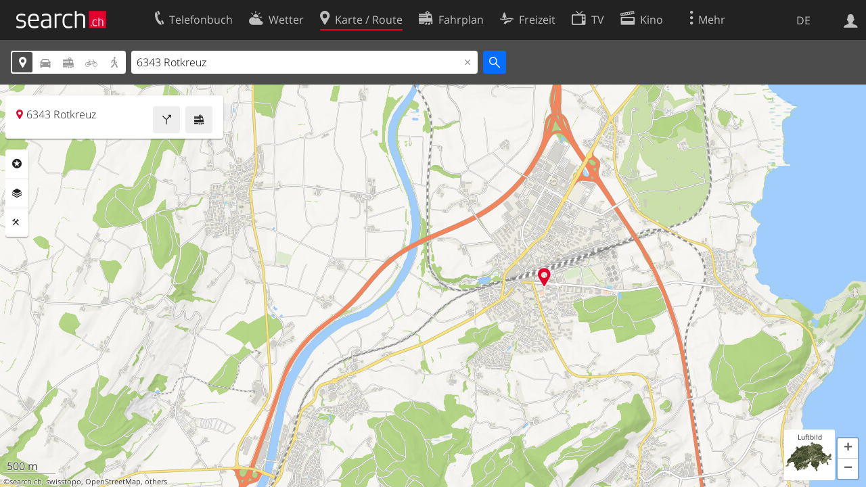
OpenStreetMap (113, 481)
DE (803, 20)
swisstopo (63, 481)
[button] (848, 448)
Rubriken (16, 163)
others (156, 481)
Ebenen (16, 193)
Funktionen (16, 222)
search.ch (25, 481)
